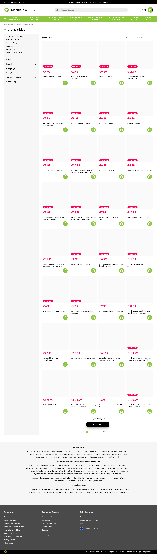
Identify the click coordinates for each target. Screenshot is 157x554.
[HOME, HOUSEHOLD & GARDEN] (55, 19)
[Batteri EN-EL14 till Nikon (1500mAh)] (140, 242)
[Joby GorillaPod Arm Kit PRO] (140, 195)
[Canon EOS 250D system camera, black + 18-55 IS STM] (83, 383)
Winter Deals (148, 19)
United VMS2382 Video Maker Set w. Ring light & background (83, 218)
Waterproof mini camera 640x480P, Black (136, 78)
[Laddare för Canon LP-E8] (83, 102)
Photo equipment (12, 49)
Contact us (46, 520)
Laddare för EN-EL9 (106, 170)
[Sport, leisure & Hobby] (95, 19)
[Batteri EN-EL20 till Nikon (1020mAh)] (83, 55)
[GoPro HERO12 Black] (55, 383)
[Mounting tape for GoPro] (55, 55)
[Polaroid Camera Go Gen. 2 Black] (83, 336)
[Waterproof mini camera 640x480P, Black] (140, 55)
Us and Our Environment (89, 520)
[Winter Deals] (148, 19)
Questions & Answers (49, 517)
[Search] (91, 10)
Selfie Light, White (105, 77)
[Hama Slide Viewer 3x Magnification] (55, 336)
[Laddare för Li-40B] (112, 102)
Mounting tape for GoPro (52, 77)
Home (5, 25)
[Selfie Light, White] (112, 55)
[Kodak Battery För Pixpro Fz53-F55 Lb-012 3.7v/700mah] (140, 289)
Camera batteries (12, 40)
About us (83, 517)
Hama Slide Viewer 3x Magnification (51, 359)
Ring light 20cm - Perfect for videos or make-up (53, 124)
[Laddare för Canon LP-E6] (55, 148)
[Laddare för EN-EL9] (112, 148)
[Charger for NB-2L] (140, 102)
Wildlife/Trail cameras (14, 52)
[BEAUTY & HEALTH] (134, 19)
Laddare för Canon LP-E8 (80, 123)
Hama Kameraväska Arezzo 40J (111, 311)
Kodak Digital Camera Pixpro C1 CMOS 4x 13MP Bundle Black (139, 359)
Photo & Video (28, 25)
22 (100, 432)
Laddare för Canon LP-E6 (52, 170)
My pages (7, 2)
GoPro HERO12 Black (50, 405)
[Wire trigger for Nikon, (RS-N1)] (55, 289)
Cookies (45, 530)
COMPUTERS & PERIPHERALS (13, 523)
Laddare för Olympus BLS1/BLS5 (139, 170)
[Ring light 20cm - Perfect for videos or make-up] (55, 102)
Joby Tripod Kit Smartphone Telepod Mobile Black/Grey (53, 265)
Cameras (9, 46)
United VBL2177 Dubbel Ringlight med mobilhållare (54, 218)
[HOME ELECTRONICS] (15, 19)
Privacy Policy (47, 527)
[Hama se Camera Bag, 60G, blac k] (112, 383)
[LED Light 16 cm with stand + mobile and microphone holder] (83, 148)
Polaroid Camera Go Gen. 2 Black (83, 358)
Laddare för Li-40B (106, 123)
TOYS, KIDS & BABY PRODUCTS (14, 537)
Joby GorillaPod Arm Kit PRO (138, 217)
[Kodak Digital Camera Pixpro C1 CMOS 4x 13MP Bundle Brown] (140, 383)
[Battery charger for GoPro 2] (83, 242)
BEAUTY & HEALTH (9, 540)
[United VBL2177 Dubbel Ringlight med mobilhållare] (55, 195)
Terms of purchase (49, 523)
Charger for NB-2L (134, 123)
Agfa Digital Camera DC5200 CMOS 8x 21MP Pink (109, 359)
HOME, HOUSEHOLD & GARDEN (14, 527)
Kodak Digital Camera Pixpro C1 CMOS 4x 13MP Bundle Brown (139, 406)
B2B (81, 523)
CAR (5, 517)
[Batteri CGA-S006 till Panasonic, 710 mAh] (112, 195)
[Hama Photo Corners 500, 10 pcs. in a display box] (112, 242)
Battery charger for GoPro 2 (81, 264)
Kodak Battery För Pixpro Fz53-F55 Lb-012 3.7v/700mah (138, 312)
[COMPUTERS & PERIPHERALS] (33, 19)
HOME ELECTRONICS (15, 25)
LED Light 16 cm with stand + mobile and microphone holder (82, 171)
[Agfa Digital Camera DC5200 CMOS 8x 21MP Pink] (112, 336)
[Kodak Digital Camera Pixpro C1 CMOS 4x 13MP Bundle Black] (140, 336)
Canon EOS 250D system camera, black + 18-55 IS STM (83, 406)
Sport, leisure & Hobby (12, 533)
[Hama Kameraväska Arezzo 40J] (112, 289)
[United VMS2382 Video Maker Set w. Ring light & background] (83, 195)
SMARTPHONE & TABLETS (12, 530)
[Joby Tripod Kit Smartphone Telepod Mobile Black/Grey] (55, 242)
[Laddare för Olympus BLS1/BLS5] (140, 148)
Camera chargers (12, 43)
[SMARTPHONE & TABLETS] (76, 19)
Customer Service (17, 2)
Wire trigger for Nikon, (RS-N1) (54, 311)
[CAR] (4, 19)
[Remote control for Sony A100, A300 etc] (83, 289)
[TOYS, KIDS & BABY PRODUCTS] (116, 19)
